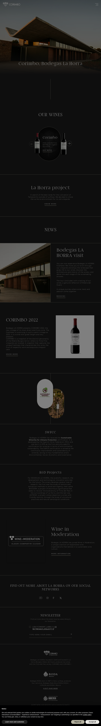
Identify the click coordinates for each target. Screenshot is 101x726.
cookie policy (87, 715)
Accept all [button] (92, 722)
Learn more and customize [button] (14, 722)
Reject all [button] (77, 722)
